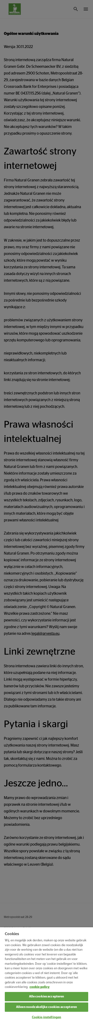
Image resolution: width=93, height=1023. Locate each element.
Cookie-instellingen (46, 1017)
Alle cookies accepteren (46, 996)
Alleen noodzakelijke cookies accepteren (46, 1007)
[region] (46, 975)
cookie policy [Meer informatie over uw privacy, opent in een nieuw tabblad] (39, 987)
